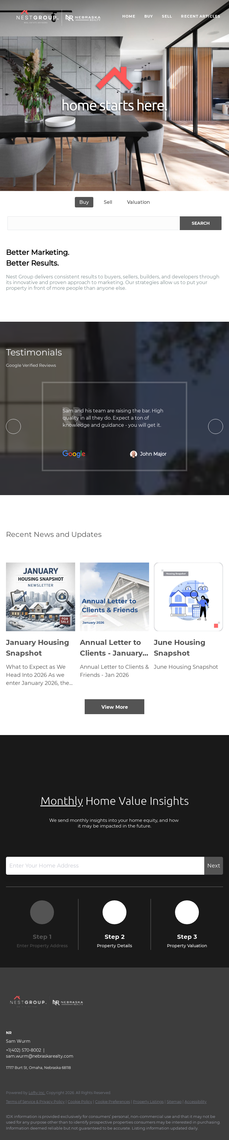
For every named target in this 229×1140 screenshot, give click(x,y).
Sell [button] (167, 16)
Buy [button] (148, 16)
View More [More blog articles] (114, 707)
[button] (58, 19)
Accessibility (196, 1101)
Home (128, 16)
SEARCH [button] (201, 223)
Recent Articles (200, 16)
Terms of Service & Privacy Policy (35, 1101)
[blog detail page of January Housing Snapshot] (40, 625)
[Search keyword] (93, 223)
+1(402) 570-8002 (23, 1050)
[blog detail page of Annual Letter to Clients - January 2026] (114, 625)
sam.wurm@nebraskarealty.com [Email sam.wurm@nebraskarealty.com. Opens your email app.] (39, 1056)
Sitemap (174, 1101)
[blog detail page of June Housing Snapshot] (188, 625)
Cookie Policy (80, 1101)
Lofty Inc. (37, 1092)
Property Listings (148, 1101)
